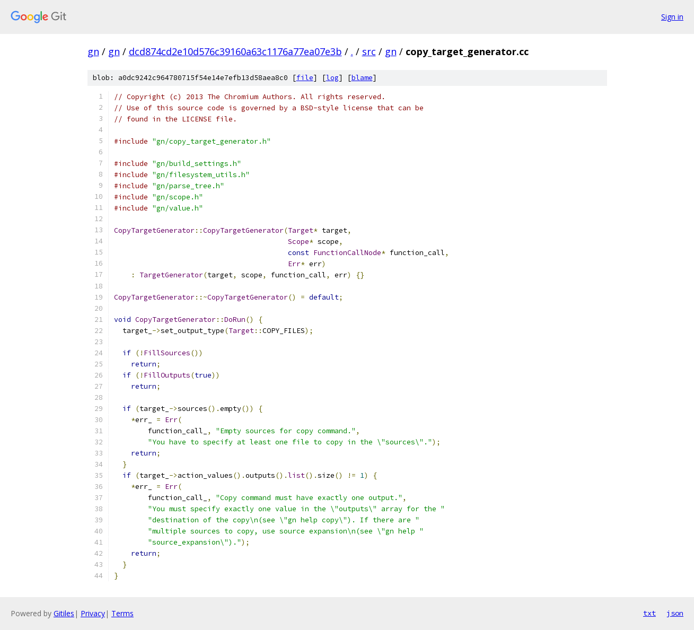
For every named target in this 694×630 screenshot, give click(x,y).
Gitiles (64, 613)
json (674, 613)
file (304, 77)
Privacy (93, 613)
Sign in (672, 17)
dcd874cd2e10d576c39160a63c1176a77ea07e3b (235, 51)
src (369, 51)
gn (93, 51)
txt (649, 613)
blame (362, 77)
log (332, 77)
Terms (122, 613)
